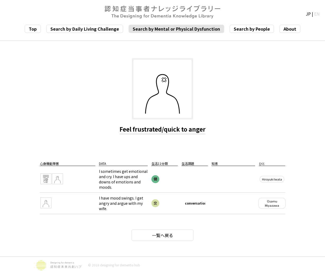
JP (308, 14)
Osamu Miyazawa (272, 203)
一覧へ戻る (162, 235)
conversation (195, 203)
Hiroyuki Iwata (272, 179)
